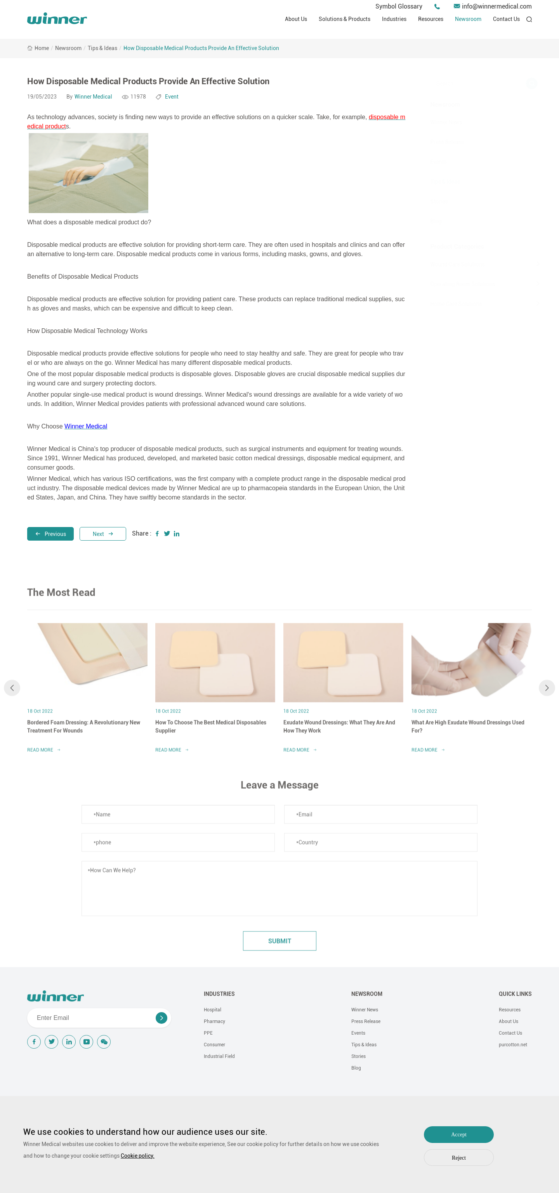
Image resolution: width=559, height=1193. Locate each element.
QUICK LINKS (515, 994)
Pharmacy (214, 1021)
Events (429, 162)
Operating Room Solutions (453, 284)
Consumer (214, 1044)
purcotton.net (513, 1044)
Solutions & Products (344, 19)
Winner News (437, 122)
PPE (208, 1033)
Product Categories (447, 246)
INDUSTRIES (219, 994)
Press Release (438, 142)
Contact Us (506, 19)
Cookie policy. (138, 1156)
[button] (12, 692)
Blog (426, 221)
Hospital (212, 1010)
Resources (430, 19)
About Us (296, 19)
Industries (394, 19)
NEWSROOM (366, 994)
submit (279, 945)
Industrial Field (219, 1056)
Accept (459, 1135)
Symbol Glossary (398, 6)
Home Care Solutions (446, 304)
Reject (459, 1158)
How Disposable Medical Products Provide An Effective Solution (201, 48)
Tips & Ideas (102, 48)
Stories (429, 201)
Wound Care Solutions (448, 264)
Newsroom (468, 19)
